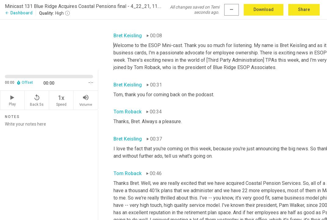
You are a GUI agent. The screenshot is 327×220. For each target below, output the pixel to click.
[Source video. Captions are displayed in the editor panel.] (49, 44)
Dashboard (19, 12)
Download (263, 9)
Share (304, 9)
